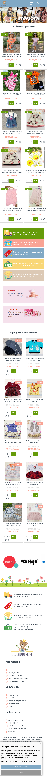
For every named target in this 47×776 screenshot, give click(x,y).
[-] (3, 65)
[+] (8, 65)
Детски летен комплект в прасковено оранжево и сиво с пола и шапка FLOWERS (12, 55)
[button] (22, 21)
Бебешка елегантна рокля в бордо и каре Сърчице (13, 400)
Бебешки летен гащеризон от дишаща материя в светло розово (36, 210)
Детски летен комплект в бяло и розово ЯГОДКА (12, 94)
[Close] (40, 743)
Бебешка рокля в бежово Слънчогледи (34, 442)
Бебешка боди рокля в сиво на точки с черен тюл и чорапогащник (13, 359)
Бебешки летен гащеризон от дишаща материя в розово (12, 209)
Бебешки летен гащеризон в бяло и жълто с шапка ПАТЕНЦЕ (36, 171)
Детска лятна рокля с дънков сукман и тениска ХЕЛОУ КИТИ (12, 133)
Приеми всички (21, 767)
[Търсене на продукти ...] (38, 3)
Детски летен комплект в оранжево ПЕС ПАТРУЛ (36, 94)
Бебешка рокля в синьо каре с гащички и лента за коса (13, 525)
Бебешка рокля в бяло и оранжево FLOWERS (13, 483)
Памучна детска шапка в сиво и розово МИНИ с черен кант (12, 171)
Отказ (21, 772)
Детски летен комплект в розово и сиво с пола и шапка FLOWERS (36, 55)
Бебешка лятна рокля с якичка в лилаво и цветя (13, 442)
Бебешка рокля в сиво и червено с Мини (35, 483)
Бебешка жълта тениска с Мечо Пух (35, 400)
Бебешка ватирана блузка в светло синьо (35, 359)
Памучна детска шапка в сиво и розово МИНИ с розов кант (36, 133)
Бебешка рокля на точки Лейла (34, 524)
